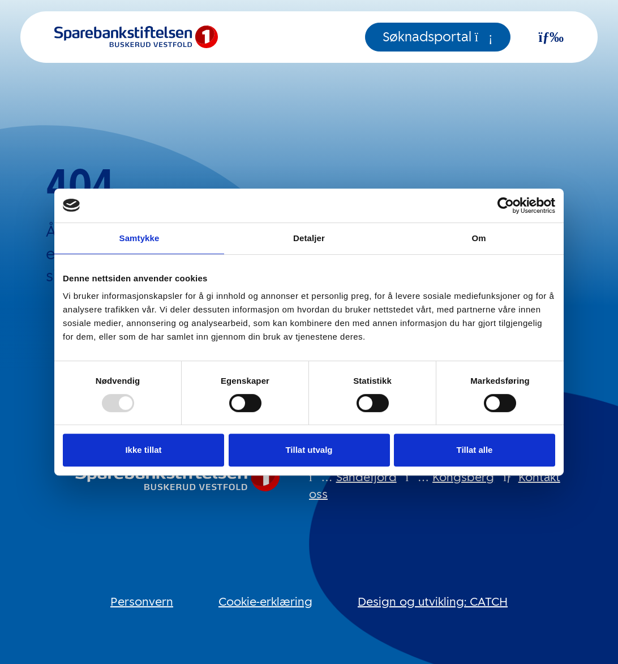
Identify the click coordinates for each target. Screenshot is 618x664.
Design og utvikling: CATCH (433, 602)
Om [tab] (478, 238)
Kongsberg (463, 477)
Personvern (141, 602)
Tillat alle (475, 450)
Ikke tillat (143, 450)
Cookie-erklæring (265, 602)
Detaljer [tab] (309, 238)
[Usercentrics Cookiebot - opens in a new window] (505, 205)
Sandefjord (366, 477)
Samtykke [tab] (139, 238)
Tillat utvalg (308, 450)
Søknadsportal (438, 37)
